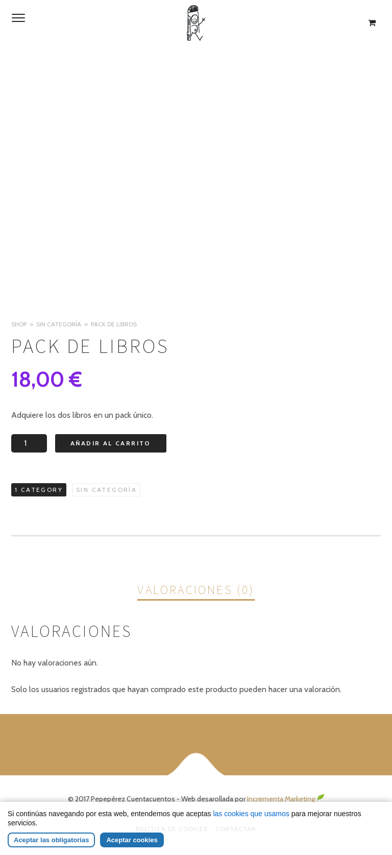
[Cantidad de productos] (29, 443)
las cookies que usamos (251, 814)
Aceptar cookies (131, 840)
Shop (19, 324)
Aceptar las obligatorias (51, 840)
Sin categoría (58, 324)
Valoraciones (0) (195, 590)
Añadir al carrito (110, 443)
